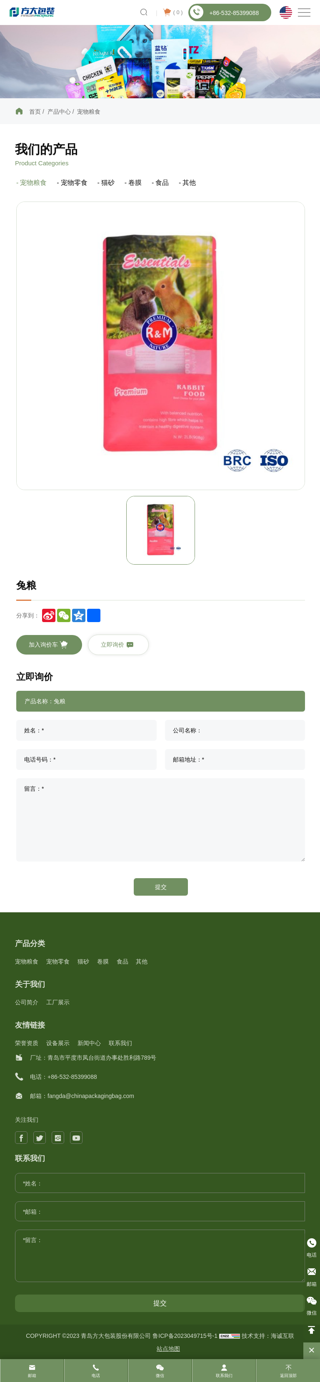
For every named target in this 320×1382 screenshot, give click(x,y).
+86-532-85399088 (224, 12)
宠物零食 (74, 182)
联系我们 (120, 1043)
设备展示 (58, 1043)
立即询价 (117, 645)
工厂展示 (58, 1002)
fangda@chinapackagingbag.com (91, 1096)
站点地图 (168, 1348)
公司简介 (26, 1002)
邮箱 (32, 1375)
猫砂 (108, 182)
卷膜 (135, 182)
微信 (160, 1375)
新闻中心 (89, 1043)
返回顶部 (288, 1375)
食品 (162, 182)
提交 (161, 887)
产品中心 (59, 111)
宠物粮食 (88, 111)
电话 (96, 1375)
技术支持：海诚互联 (268, 1335)
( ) (172, 12)
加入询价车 (48, 645)
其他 (189, 182)
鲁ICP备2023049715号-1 (185, 1335)
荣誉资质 (26, 1043)
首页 (35, 111)
